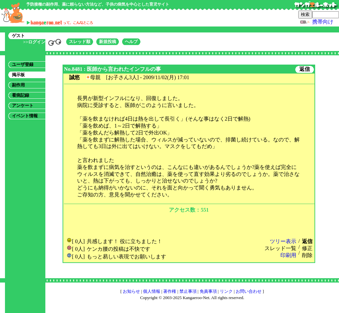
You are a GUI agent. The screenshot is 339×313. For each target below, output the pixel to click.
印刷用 (288, 255)
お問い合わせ (249, 291)
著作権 (169, 291)
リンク (226, 291)
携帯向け (322, 22)
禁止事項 (188, 291)
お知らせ (131, 291)
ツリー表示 (283, 241)
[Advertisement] (188, 225)
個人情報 (151, 291)
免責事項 (208, 291)
